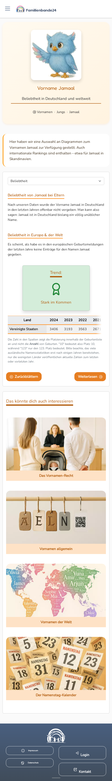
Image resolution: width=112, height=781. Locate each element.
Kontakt (82, 771)
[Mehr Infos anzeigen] (56, 778)
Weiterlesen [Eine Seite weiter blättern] (90, 376)
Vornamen (45, 112)
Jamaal (74, 112)
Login (82, 754)
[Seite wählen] (56, 181)
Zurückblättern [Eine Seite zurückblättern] (24, 376)
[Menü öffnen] (8, 8)
